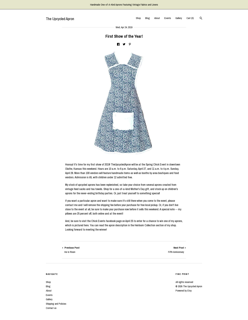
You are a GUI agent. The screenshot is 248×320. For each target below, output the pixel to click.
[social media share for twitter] (124, 44)
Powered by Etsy (184, 290)
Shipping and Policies (56, 303)
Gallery (178, 18)
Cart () (190, 18)
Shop (138, 18)
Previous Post (93, 250)
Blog (147, 18)
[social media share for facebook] (118, 44)
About (157, 18)
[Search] (201, 18)
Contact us (51, 308)
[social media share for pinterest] (130, 44)
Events (167, 18)
